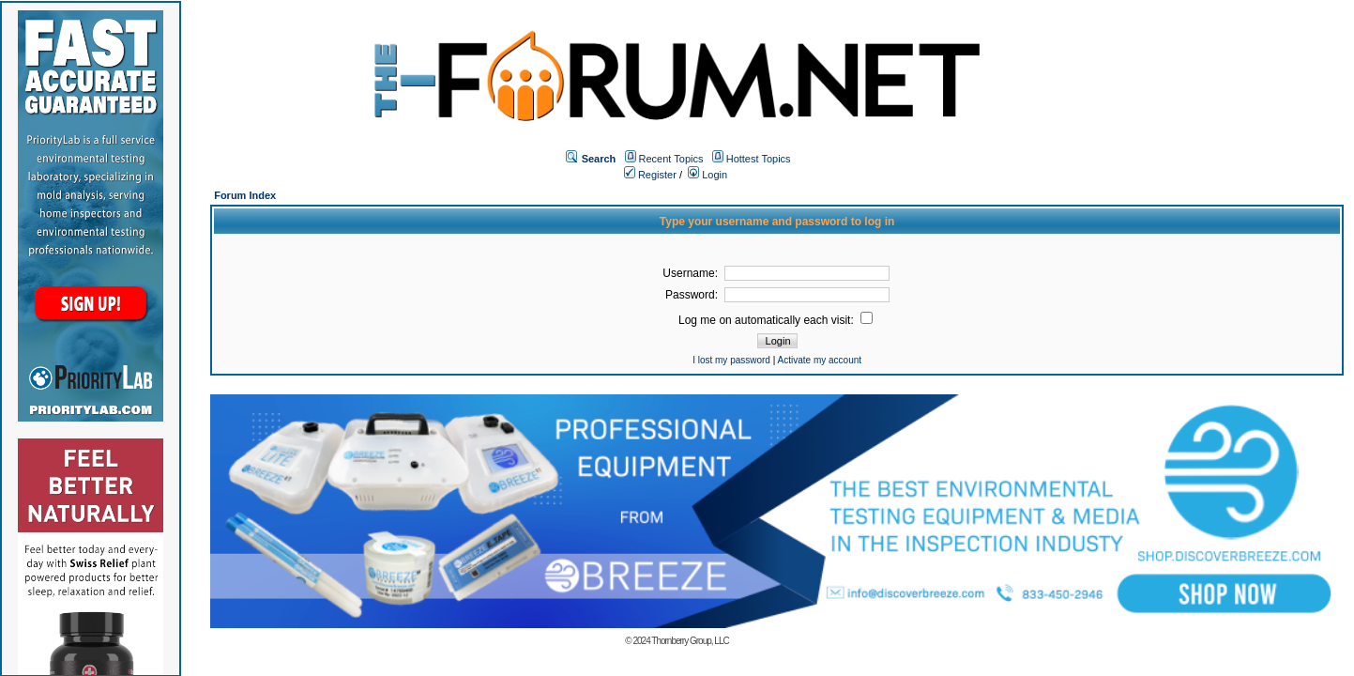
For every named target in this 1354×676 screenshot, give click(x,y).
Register (650, 174)
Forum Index (245, 195)
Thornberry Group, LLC (689, 641)
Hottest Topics (758, 158)
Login (707, 174)
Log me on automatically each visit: (775, 320)
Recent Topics (671, 158)
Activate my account (819, 360)
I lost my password (731, 360)
